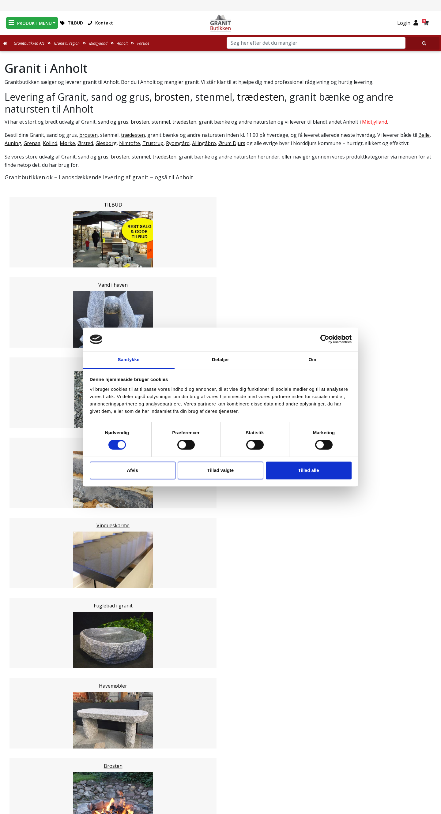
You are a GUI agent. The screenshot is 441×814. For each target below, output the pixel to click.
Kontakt (100, 23)
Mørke (67, 143)
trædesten (261, 96)
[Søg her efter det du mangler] (422, 43)
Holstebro (28, 473)
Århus (24, 539)
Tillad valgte (220, 470)
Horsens (26, 458)
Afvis (132, 470)
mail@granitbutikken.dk (365, 747)
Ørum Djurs (231, 143)
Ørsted (85, 143)
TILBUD (71, 23)
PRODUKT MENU (30, 23)
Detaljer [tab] (220, 359)
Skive (23, 568)
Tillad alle (308, 470)
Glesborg (106, 143)
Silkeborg (28, 524)
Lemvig (25, 480)
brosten (172, 96)
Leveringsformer (220, 741)
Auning (13, 143)
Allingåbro (204, 143)
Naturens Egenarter (221, 763)
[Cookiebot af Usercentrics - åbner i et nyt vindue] (325, 339)
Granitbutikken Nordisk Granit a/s (361, 719)
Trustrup (153, 143)
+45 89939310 (365, 760)
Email (192, 681)
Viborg (24, 576)
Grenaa (32, 143)
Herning (26, 465)
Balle (424, 135)
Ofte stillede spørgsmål (220, 755)
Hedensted (29, 561)
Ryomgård (178, 143)
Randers (26, 517)
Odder (24, 509)
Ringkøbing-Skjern (38, 554)
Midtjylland (374, 121)
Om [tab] (312, 359)
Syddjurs (26, 495)
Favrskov (27, 502)
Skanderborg (32, 531)
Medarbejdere (220, 733)
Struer (24, 487)
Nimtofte (129, 143)
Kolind (50, 143)
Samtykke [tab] (129, 359)
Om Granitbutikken (220, 748)
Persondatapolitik (221, 785)
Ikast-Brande (32, 546)
